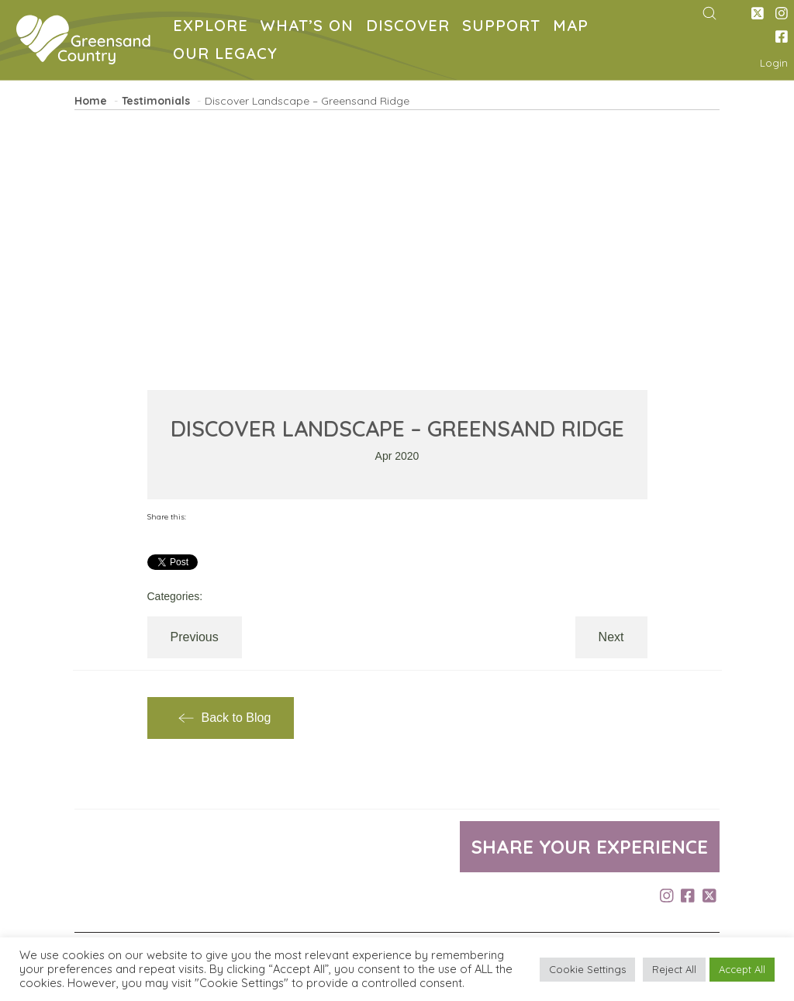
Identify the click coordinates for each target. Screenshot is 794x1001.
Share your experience (589, 846)
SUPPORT (504, 28)
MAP (574, 28)
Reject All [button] (674, 969)
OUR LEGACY (228, 55)
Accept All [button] (742, 969)
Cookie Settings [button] (587, 969)
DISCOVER (411, 28)
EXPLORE (213, 28)
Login (774, 63)
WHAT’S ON (310, 28)
